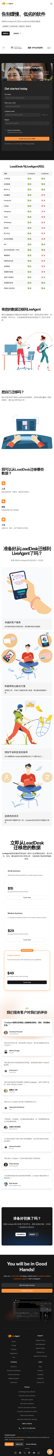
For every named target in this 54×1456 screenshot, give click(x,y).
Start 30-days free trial (27, 1285)
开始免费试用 (21, 1234)
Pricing (13, 1345)
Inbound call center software (27, 1407)
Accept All (9, 1444)
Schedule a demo (27, 1290)
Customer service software (27, 1395)
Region (7, 120)
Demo (14, 1341)
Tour (13, 1357)
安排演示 (17, 33)
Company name (10, 111)
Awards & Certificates (13, 1370)
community (15, 1276)
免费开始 (5, 33)
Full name (8, 94)
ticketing (17, 875)
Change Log (40, 1352)
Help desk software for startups (27, 1419)
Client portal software (27, 1415)
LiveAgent (33, 1082)
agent (12, 891)
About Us (14, 1366)
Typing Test (40, 1382)
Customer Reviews (14, 1374)
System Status (40, 1348)
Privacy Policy (30, 143)
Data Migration (40, 1344)
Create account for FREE (27, 139)
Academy (40, 1374)
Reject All (19, 1444)
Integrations (13, 1353)
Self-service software (27, 1403)
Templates (40, 1378)
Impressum (13, 1382)
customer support (40, 917)
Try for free (27, 897)
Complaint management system (27, 1411)
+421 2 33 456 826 (28, 1428)
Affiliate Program (13, 1378)
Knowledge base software (27, 1392)
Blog (40, 1366)
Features (13, 1349)
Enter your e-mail (10, 103)
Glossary (40, 1370)
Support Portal (40, 1340)
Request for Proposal (40, 1356)
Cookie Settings (31, 1444)
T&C (21, 143)
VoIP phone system (27, 1399)
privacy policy (19, 1439)
